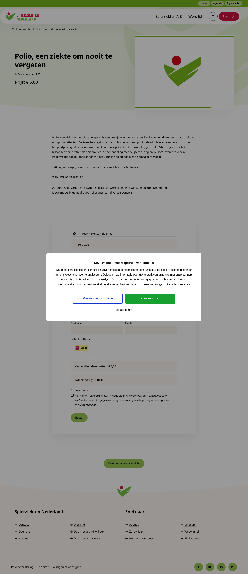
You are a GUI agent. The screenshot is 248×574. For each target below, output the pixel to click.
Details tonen (124, 309)
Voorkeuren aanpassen (98, 298)
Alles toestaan (150, 298)
